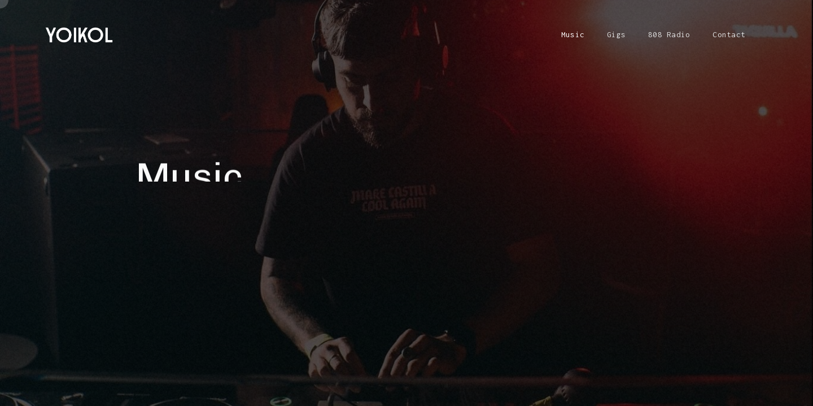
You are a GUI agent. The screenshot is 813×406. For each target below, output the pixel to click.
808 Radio (669, 34)
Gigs (616, 34)
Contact (729, 34)
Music (572, 34)
